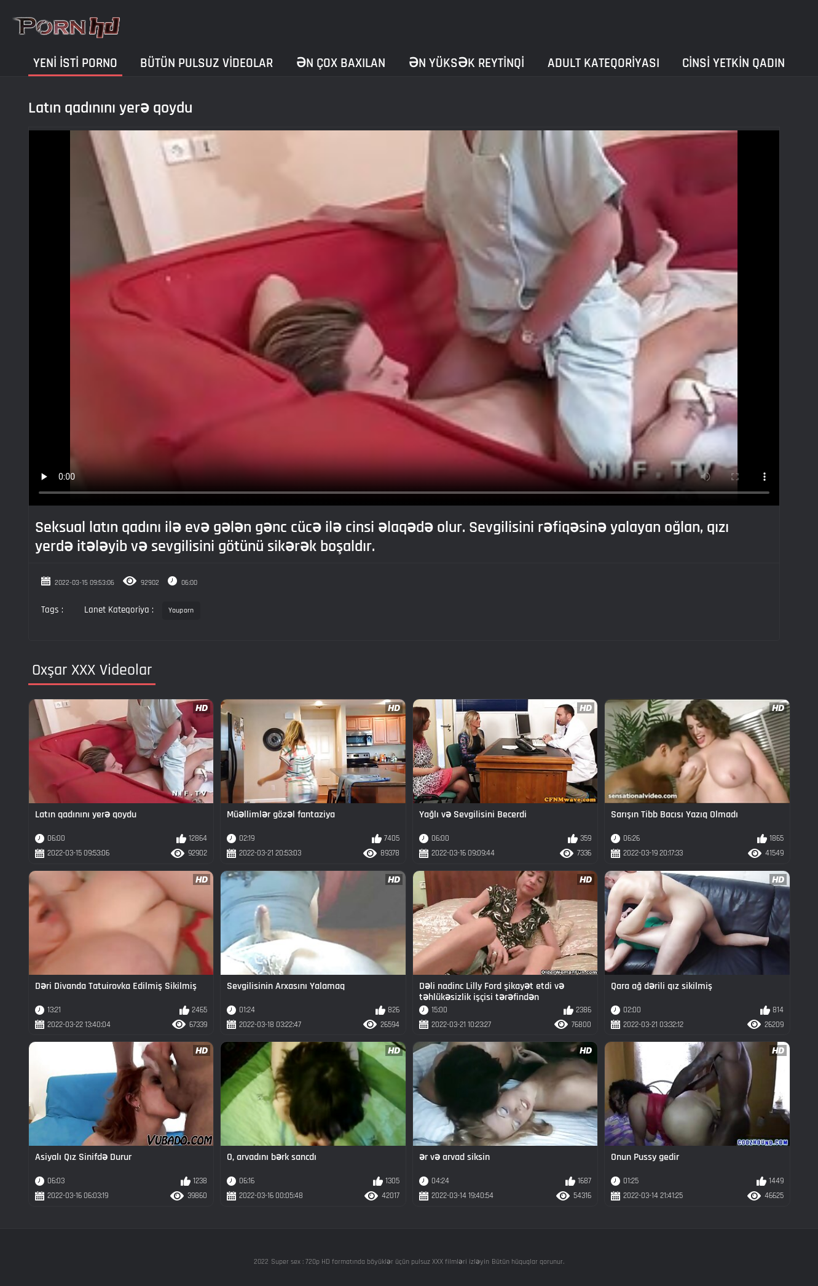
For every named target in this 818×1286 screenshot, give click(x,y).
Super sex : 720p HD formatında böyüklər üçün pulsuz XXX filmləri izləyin (380, 1261)
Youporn (181, 610)
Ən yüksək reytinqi (466, 63)
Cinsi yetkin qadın (733, 63)
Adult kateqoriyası (603, 63)
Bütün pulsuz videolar (206, 63)
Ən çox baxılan (340, 63)
